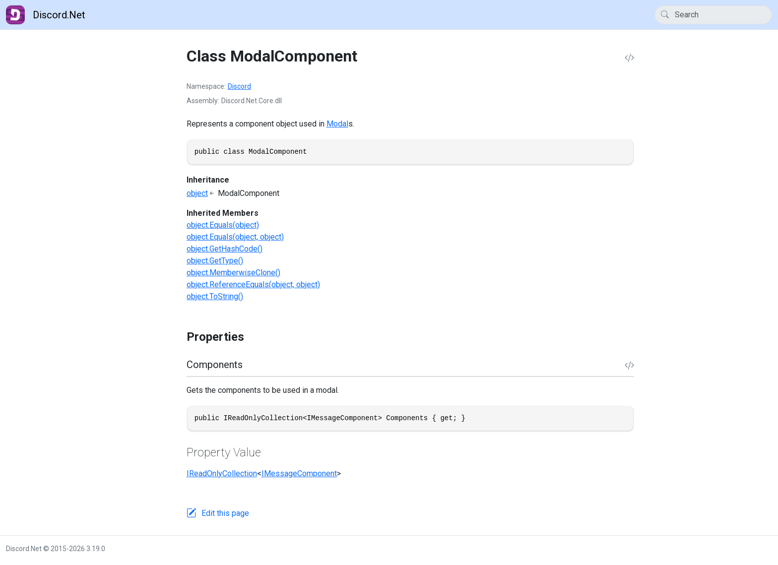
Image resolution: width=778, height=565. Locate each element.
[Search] (713, 14)
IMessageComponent (299, 473)
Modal (337, 123)
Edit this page (225, 513)
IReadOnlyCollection (222, 473)
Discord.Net (45, 14)
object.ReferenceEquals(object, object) (253, 284)
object (197, 193)
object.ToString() (215, 296)
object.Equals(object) (223, 225)
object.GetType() (215, 260)
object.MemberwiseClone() (233, 272)
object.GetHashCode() (224, 248)
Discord (239, 86)
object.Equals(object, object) (235, 237)
